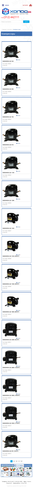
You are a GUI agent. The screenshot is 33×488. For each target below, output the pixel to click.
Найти (26, 21)
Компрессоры (17, 29)
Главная (4, 29)
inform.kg (18, 486)
